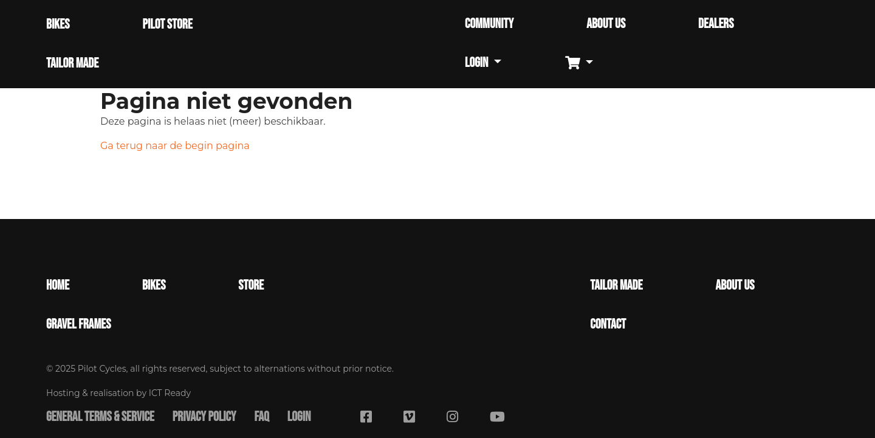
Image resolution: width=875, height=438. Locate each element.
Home (57, 285)
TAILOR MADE (72, 63)
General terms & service (100, 417)
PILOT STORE (167, 24)
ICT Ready (170, 393)
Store (251, 285)
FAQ (261, 417)
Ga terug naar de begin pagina (175, 145)
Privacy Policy (204, 417)
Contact (608, 324)
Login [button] (477, 63)
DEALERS (715, 24)
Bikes (153, 285)
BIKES (57, 24)
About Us (735, 285)
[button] (584, 63)
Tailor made (616, 285)
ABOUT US (605, 24)
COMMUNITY (489, 24)
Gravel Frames (78, 324)
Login (299, 417)
